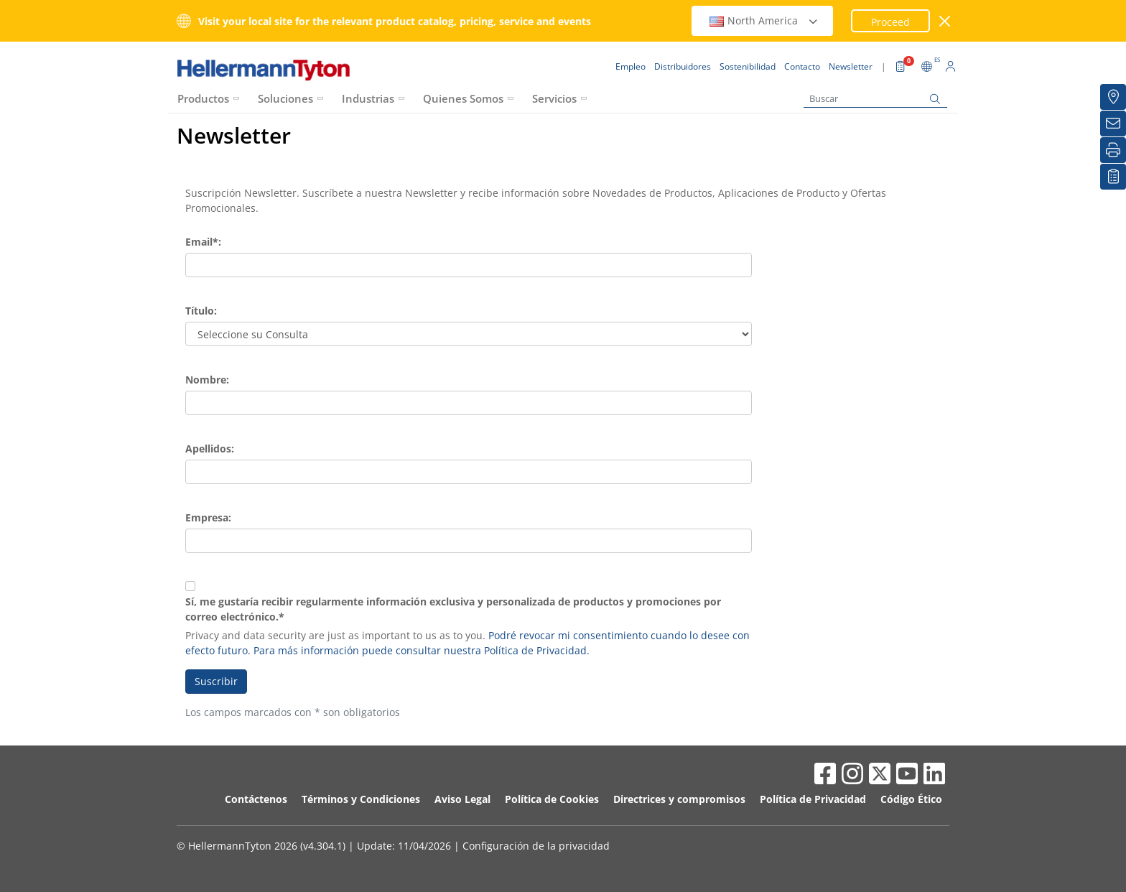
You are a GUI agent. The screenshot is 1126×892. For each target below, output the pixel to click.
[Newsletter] (1113, 123)
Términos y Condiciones (361, 799)
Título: (201, 310)
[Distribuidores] (1113, 97)
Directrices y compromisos (679, 799)
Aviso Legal (462, 799)
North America (764, 20)
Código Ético (911, 799)
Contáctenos (256, 799)
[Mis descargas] (1113, 177)
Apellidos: (209, 448)
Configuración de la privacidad (536, 845)
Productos (203, 98)
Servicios (554, 98)
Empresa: (208, 517)
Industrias (368, 98)
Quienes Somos (463, 98)
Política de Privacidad (813, 799)
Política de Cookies (552, 799)
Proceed (890, 22)
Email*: (203, 241)
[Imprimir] (1113, 150)
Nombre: (207, 379)
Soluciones (285, 98)
